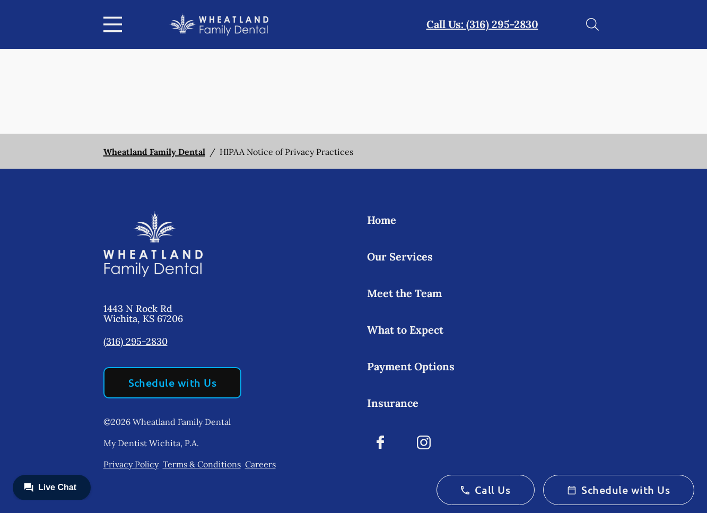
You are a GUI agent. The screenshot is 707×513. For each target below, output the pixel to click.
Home (381, 220)
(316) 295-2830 (135, 341)
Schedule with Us (172, 382)
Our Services (400, 256)
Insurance (392, 403)
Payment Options (411, 366)
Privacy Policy (131, 464)
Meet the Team (404, 293)
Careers (260, 464)
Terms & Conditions (202, 464)
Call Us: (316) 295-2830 (482, 24)
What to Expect (405, 329)
